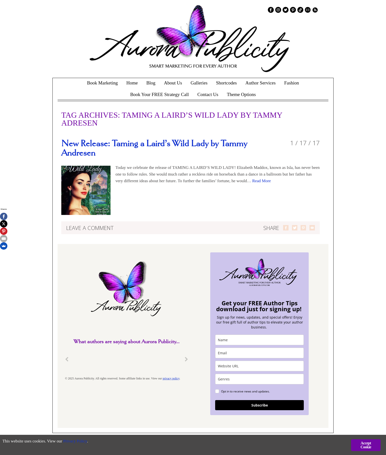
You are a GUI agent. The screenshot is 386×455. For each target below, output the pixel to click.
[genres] (259, 379)
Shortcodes (226, 82)
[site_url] (259, 366)
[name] (259, 340)
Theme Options (241, 94)
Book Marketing (102, 82)
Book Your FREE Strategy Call (159, 94)
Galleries (199, 82)
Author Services (260, 82)
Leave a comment (90, 227)
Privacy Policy (76, 441)
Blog (150, 82)
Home (132, 82)
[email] (259, 353)
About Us (173, 82)
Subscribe (259, 405)
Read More (261, 181)
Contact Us (207, 94)
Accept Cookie (365, 445)
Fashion (291, 82)
